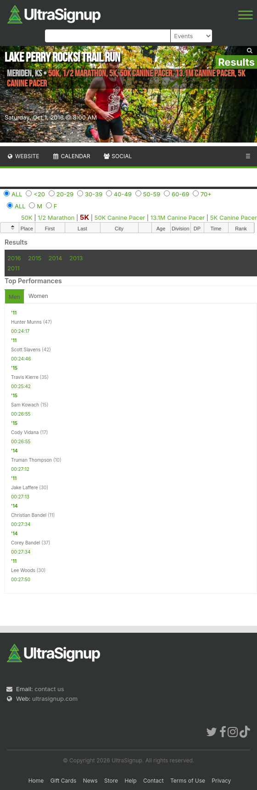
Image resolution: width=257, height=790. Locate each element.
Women (38, 295)
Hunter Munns (26, 322)
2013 (76, 258)
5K (84, 217)
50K (27, 217)
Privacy (221, 780)
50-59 (152, 194)
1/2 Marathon (56, 217)
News (90, 780)
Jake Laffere (24, 487)
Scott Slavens (25, 349)
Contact (153, 780)
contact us (49, 689)
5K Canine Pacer (233, 217)
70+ (206, 194)
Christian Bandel (28, 515)
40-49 (123, 194)
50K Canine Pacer (120, 217)
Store (111, 780)
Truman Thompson (31, 460)
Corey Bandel (25, 542)
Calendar (71, 156)
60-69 (180, 194)
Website (22, 156)
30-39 (93, 194)
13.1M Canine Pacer (178, 217)
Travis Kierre (25, 377)
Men (14, 296)
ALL (16, 194)
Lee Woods (23, 570)
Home (36, 780)
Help (130, 780)
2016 (14, 258)
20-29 (65, 194)
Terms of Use (187, 780)
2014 (55, 258)
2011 (13, 268)
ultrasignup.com (55, 698)
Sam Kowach (25, 404)
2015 (34, 258)
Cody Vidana (25, 432)
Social (117, 156)
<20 (39, 194)
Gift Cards (63, 780)
